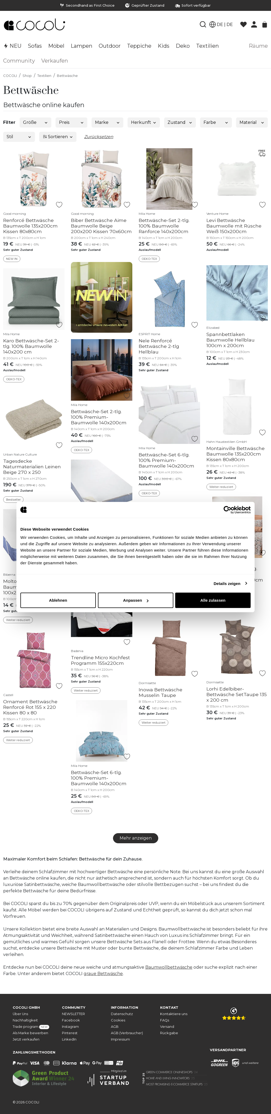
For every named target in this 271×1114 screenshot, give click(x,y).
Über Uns (20, 1014)
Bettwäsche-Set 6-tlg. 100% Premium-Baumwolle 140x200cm (166, 460)
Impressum (120, 1039)
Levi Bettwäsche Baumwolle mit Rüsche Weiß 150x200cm (233, 225)
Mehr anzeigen (136, 838)
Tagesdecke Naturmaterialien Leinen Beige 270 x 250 (32, 466)
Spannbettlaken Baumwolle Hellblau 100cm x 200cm (230, 339)
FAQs (164, 1020)
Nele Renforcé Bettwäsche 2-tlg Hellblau (159, 346)
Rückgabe (169, 1033)
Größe (35, 122)
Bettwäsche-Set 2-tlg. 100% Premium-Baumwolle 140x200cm (99, 417)
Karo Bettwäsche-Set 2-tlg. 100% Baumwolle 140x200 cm (31, 346)
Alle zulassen (212, 600)
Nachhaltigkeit (25, 1020)
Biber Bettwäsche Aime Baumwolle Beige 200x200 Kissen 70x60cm (101, 225)
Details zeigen (227, 583)
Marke (107, 122)
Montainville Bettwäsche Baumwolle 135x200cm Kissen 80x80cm (235, 453)
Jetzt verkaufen (26, 1039)
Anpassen (135, 600)
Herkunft (144, 122)
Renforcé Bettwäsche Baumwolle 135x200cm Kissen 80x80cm (30, 225)
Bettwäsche (67, 76)
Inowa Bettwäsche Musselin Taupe (160, 692)
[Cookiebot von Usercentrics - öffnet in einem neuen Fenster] (227, 510)
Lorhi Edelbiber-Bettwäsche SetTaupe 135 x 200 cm (236, 694)
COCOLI (10, 76)
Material (252, 122)
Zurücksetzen (98, 136)
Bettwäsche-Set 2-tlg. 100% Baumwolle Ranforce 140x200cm (164, 225)
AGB (115, 1027)
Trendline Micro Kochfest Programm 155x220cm (100, 660)
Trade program (31, 1027)
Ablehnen (58, 600)
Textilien (44, 76)
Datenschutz (122, 1014)
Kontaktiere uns (173, 1014)
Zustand (180, 122)
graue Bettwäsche (103, 973)
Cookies (118, 1020)
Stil (19, 136)
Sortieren (58, 136)
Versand (167, 1027)
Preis (71, 122)
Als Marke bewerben (30, 1033)
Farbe (216, 122)
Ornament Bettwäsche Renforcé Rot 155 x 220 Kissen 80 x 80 (30, 707)
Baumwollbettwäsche (168, 967)
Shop (27, 76)
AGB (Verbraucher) (127, 1033)
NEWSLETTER (73, 1014)
